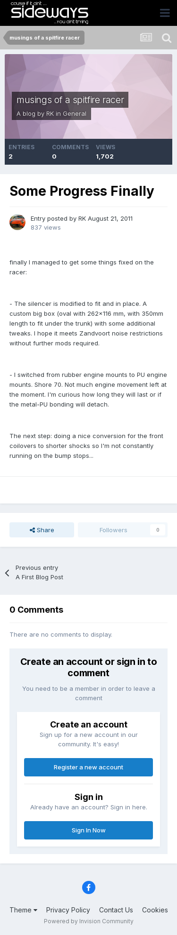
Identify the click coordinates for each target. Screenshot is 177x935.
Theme (23, 910)
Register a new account (88, 767)
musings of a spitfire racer (70, 99)
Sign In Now (89, 830)
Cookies (155, 910)
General (74, 113)
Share (42, 530)
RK (50, 113)
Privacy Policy (68, 910)
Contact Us (116, 910)
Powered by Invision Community (89, 921)
